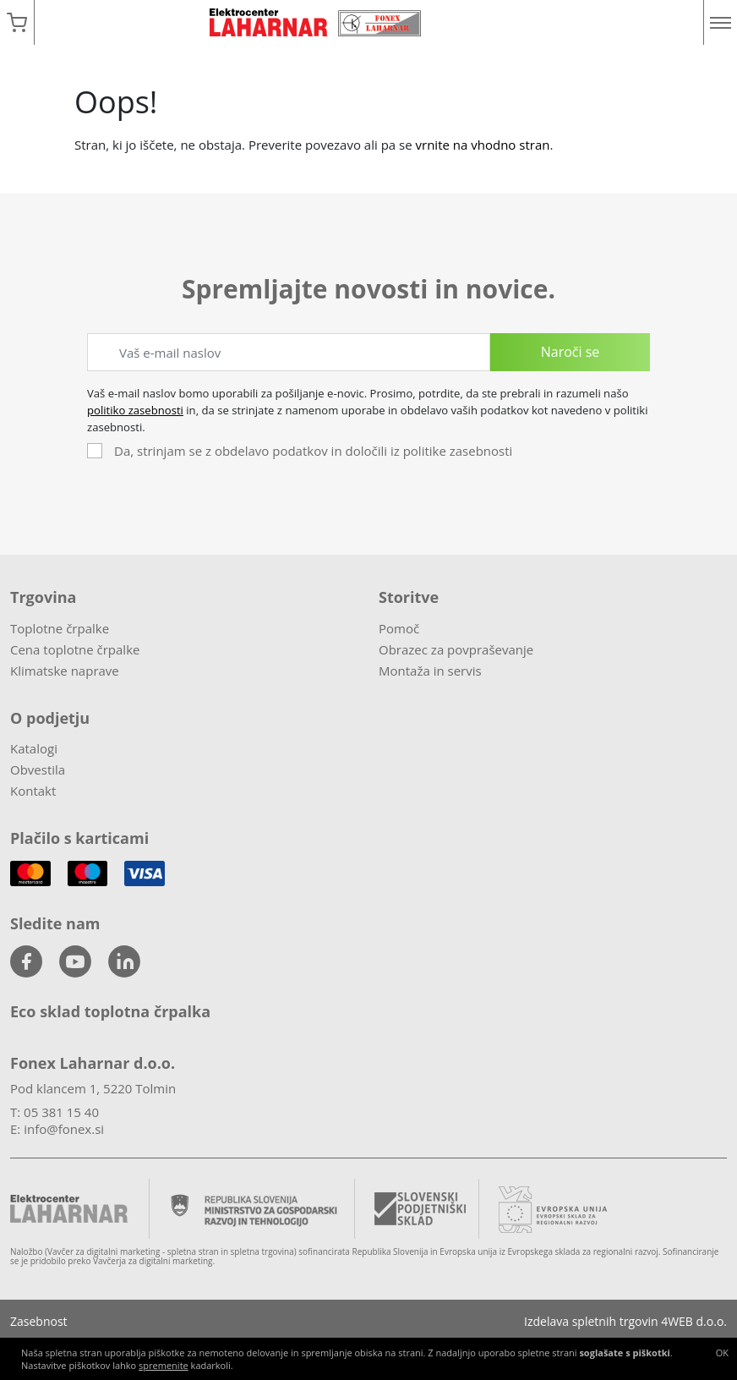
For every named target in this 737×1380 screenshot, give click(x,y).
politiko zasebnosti (135, 410)
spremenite (163, 1365)
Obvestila (37, 769)
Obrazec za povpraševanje (456, 649)
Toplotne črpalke (59, 628)
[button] (17, 22)
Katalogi (33, 748)
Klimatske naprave (64, 670)
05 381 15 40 (61, 1111)
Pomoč (399, 628)
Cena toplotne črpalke (74, 649)
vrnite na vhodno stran (483, 144)
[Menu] (720, 22)
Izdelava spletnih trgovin (591, 1321)
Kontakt (33, 790)
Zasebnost (39, 1321)
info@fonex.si (64, 1128)
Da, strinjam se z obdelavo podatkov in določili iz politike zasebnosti (313, 450)
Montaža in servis (430, 670)
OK (722, 1352)
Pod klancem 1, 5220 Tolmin (93, 1088)
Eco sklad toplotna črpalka (110, 1011)
